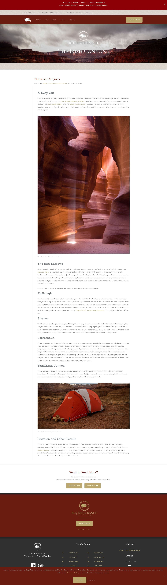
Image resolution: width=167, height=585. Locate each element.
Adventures (99, 557)
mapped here (43, 272)
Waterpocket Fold (77, 104)
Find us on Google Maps (129, 550)
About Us (73, 557)
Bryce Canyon (71, 101)
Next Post (92, 486)
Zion (62, 101)
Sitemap (98, 566)
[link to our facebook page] (34, 567)
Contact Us (73, 553)
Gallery (73, 566)
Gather (62, 20)
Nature (46, 83)
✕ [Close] (164, 5)
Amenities (73, 561)
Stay (47, 20)
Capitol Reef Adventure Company (90, 310)
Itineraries (98, 561)
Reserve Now (134, 20)
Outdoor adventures (58, 83)
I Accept (79, 580)
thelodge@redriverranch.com (50, 12)
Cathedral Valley (55, 104)
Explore (72, 20)
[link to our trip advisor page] (40, 567)
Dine (54, 20)
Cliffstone (98, 553)
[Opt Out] (164, 576)
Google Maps (43, 450)
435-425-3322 (28, 12)
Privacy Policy (73, 573)
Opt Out (92, 580)
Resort (38, 20)
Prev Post (74, 486)
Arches (81, 101)
